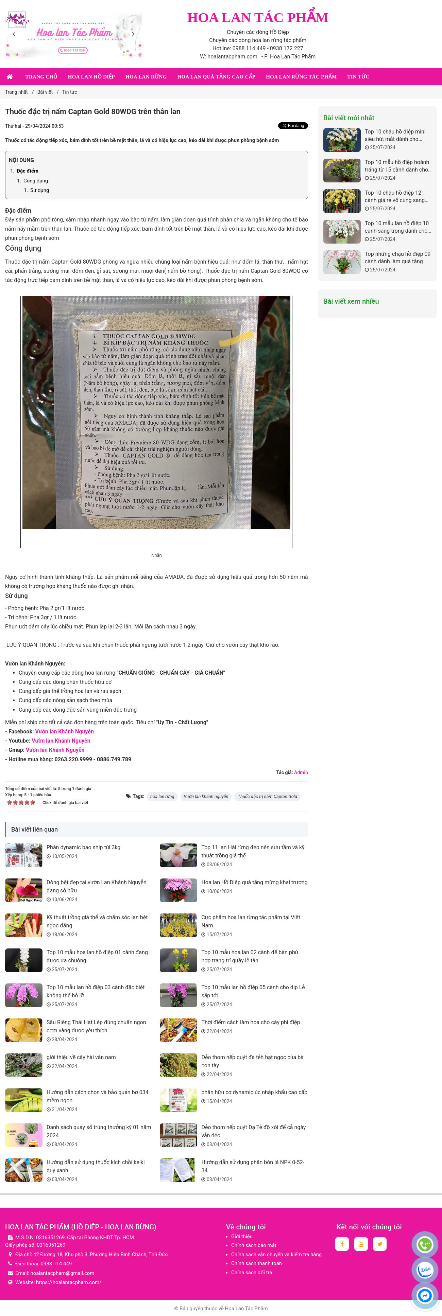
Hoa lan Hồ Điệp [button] (91, 76)
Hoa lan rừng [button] (146, 76)
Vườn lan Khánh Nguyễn (64, 731)
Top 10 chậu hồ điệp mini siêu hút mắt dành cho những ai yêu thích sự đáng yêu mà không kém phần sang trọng (397, 135)
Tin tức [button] (358, 76)
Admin (301, 772)
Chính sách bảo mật (253, 1245)
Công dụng (35, 181)
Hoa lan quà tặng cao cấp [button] (216, 76)
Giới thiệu (242, 1236)
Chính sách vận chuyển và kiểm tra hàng (276, 1254)
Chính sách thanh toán (256, 1263)
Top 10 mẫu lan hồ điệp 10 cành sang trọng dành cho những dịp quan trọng (397, 227)
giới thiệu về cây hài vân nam (81, 1057)
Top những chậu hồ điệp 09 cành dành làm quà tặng (398, 258)
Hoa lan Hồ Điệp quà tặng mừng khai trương (254, 882)
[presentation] (15, 34)
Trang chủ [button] (41, 76)
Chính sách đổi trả (251, 1272)
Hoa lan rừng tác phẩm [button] (301, 76)
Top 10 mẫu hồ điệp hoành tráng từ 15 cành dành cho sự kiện (397, 166)
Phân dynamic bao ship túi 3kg (87, 847)
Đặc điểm (27, 171)
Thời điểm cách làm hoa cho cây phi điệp (250, 1022)
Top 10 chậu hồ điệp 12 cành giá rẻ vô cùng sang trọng (395, 197)
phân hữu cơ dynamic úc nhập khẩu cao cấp (254, 1092)
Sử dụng (39, 190)
